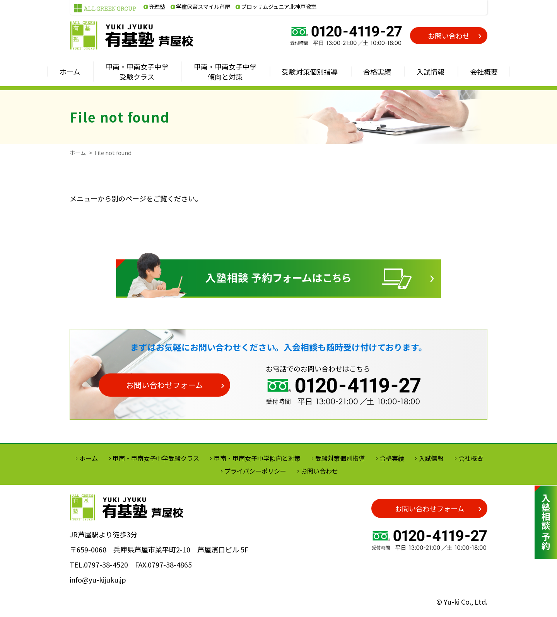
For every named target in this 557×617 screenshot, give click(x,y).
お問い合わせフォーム (164, 384)
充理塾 (157, 6)
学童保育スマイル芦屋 (203, 6)
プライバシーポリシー (255, 471)
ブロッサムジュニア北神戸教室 (278, 6)
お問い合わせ (449, 36)
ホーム (78, 152)
